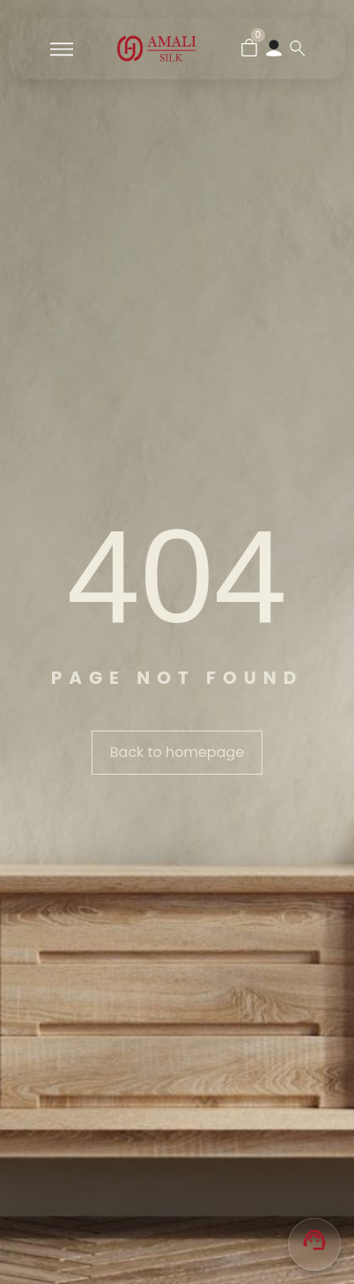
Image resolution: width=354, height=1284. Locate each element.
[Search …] (297, 48)
